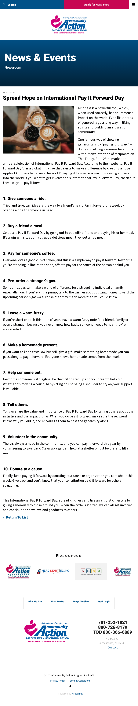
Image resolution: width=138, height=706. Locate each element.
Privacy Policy (57, 681)
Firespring (77, 694)
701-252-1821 (112, 622)
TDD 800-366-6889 (112, 632)
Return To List (16, 517)
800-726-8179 (112, 627)
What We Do (57, 601)
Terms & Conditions (79, 681)
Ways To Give (81, 601)
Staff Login (103, 601)
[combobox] (23, 5)
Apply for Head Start (96, 4)
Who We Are (35, 601)
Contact (113, 647)
